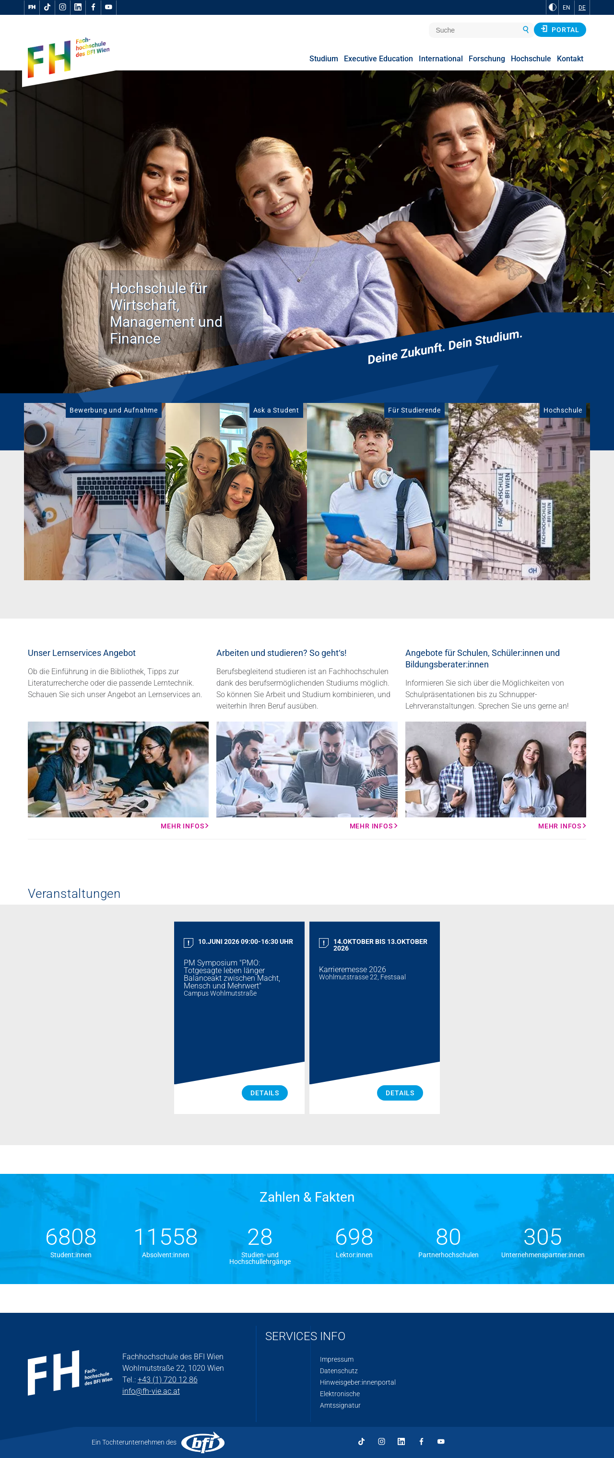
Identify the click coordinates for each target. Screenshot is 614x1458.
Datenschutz (339, 1371)
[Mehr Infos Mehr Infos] (118, 776)
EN (566, 7)
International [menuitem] (441, 58)
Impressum (337, 1359)
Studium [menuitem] (323, 58)
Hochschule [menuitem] (531, 58)
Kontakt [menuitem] (570, 58)
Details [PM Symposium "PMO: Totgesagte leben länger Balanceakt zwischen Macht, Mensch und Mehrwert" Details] (264, 1093)
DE (582, 7)
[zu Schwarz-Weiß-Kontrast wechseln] (552, 7)
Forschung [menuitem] (487, 58)
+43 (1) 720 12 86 (168, 1379)
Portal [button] (560, 29)
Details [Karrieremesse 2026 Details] (400, 1093)
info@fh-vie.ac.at (151, 1391)
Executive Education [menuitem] (378, 58)
